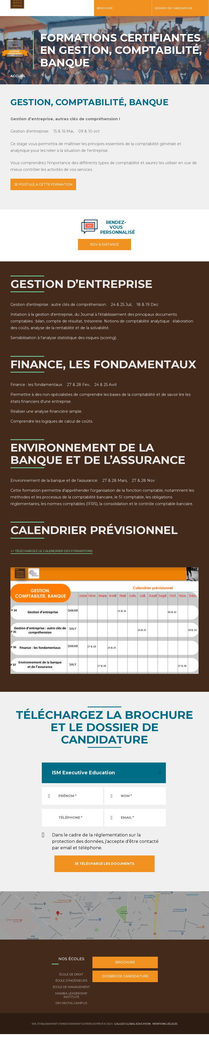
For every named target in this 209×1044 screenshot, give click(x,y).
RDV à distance (104, 244)
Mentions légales (164, 1023)
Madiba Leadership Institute (71, 994)
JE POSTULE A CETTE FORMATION (46, 184)
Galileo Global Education (132, 1023)
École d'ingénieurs (71, 980)
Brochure (105, 8)
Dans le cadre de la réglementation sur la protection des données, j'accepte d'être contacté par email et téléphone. (105, 841)
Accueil (18, 76)
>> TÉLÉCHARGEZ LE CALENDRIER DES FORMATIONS (51, 550)
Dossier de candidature (174, 8)
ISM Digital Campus (71, 1002)
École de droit (71, 973)
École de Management (71, 986)
